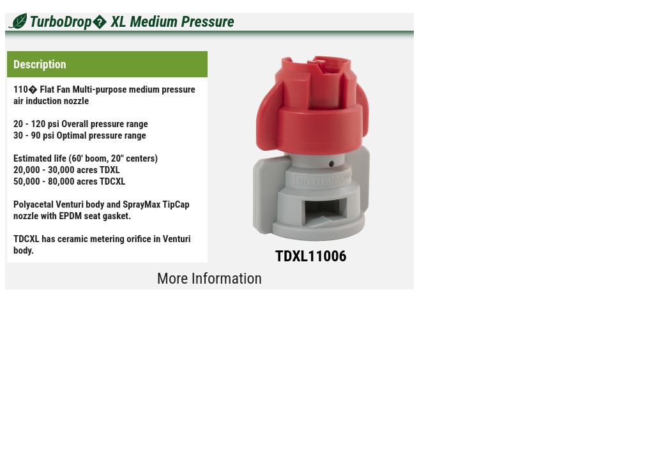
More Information (209, 279)
